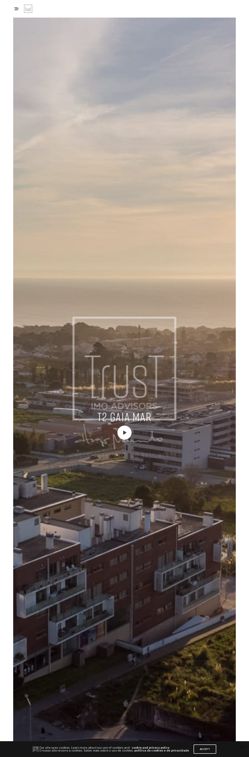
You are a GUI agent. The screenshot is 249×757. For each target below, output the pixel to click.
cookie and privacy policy (151, 747)
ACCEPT (205, 749)
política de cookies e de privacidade (161, 750)
